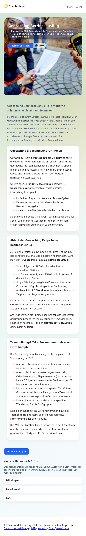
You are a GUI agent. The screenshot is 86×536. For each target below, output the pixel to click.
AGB (33, 528)
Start (70, 6)
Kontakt (42, 528)
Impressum (68, 525)
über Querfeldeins (58, 528)
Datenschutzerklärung (16, 528)
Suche (79, 6)
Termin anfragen (21, 45)
